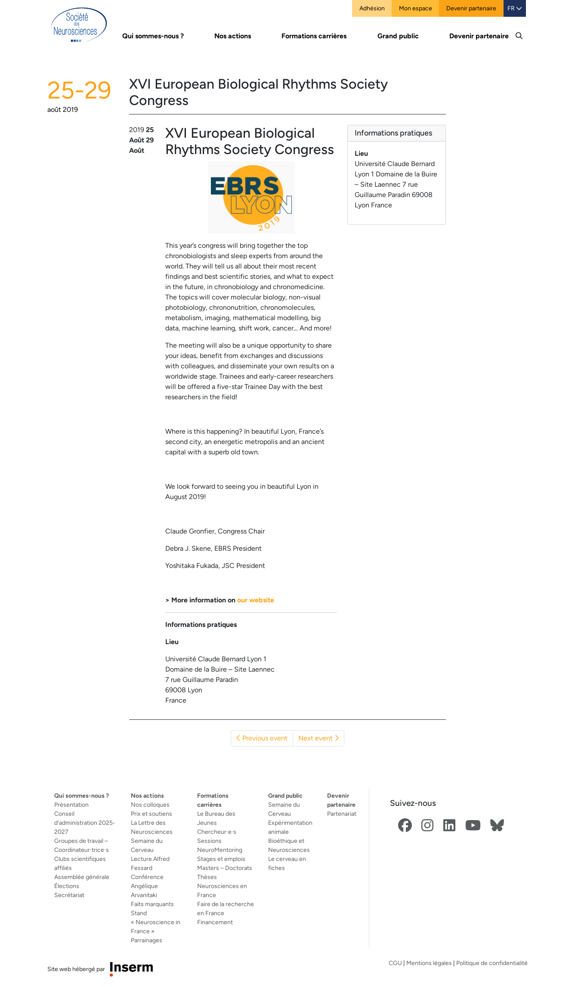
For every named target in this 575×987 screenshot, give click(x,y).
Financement (215, 922)
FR (514, 8)
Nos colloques (150, 804)
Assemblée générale (81, 876)
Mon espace (415, 8)
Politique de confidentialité (492, 962)
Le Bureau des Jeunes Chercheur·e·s (216, 822)
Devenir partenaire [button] (479, 36)
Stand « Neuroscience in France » (155, 922)
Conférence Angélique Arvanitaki (147, 885)
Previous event (262, 738)
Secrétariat (69, 894)
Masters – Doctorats (224, 867)
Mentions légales (429, 962)
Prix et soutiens (151, 813)
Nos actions (147, 795)
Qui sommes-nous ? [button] (153, 36)
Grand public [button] (398, 36)
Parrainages (146, 940)
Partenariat (341, 813)
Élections (66, 885)
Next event (318, 738)
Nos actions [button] (232, 36)
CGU (395, 962)
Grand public (285, 795)
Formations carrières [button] (313, 36)
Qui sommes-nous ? (81, 795)
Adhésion (372, 8)
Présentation (71, 804)
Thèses (207, 876)
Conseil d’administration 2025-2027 (84, 822)
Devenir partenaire (471, 8)
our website (255, 600)
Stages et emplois (221, 858)
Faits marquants (152, 904)
